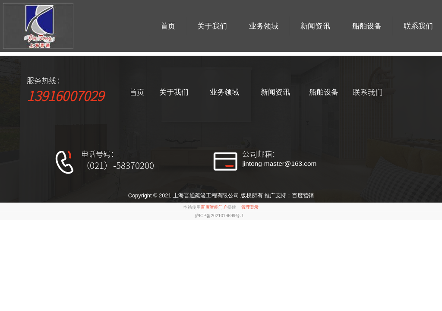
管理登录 (250, 207)
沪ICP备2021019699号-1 (219, 216)
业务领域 (263, 26)
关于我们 (212, 26)
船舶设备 (367, 26)
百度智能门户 (214, 207)
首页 (168, 26)
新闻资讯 (315, 26)
